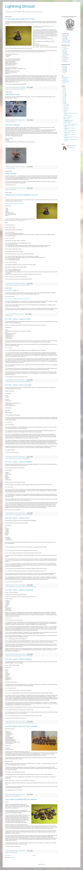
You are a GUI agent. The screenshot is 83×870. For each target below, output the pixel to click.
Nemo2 (20, 381)
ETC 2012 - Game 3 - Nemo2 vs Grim (17, 518)
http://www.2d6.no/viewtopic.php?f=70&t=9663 (14, 203)
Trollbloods (13, 168)
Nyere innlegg (8, 855)
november (65, 105)
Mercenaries (65, 54)
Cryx (14, 514)
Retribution (23, 381)
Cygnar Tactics (65, 80)
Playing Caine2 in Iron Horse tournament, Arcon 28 (21, 195)
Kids (9, 121)
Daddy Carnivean (10, 173)
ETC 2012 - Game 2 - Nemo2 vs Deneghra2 (19, 590)
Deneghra (19, 514)
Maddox (64, 70)
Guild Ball (64, 38)
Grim (20, 586)
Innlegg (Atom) (12, 857)
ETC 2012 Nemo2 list (42, 34)
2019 (64, 92)
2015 (64, 98)
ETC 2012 (10, 315)
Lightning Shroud (20, 6)
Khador (20, 458)
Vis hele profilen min (71, 147)
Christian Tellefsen (72, 145)
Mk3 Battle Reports (66, 77)
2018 (64, 93)
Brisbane (64, 66)
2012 (64, 102)
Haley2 (64, 68)
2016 (64, 96)
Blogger (43, 864)
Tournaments (65, 78)
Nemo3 (64, 71)
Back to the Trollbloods (12, 125)
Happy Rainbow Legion (12, 94)
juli (64, 111)
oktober (65, 107)
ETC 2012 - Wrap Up (11, 290)
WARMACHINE (28, 381)
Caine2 (64, 67)
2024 (64, 87)
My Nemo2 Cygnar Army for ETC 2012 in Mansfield (21, 726)
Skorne (64, 60)
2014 (64, 99)
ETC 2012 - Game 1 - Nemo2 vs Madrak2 (18, 659)
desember (65, 104)
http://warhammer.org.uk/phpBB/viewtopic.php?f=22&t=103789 (17, 298)
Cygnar (14, 381)
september (66, 108)
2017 (64, 95)
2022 (64, 90)
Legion (11, 121)
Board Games (65, 35)
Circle (64, 46)
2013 (64, 101)
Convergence (65, 48)
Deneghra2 (19, 655)
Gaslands (64, 36)
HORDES (22, 586)
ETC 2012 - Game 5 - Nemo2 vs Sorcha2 (18, 385)
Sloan (64, 72)
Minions (64, 56)
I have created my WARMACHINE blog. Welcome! (21, 799)
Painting (14, 121)
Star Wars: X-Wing (66, 40)
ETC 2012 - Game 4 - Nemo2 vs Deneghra (18, 462)
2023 (64, 89)
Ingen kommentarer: (22, 87)
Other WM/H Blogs (66, 81)
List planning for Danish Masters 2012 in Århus (20, 19)
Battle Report (11, 381)
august (65, 110)
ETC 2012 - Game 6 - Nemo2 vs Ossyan (18, 319)
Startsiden (34, 855)
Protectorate (65, 57)
